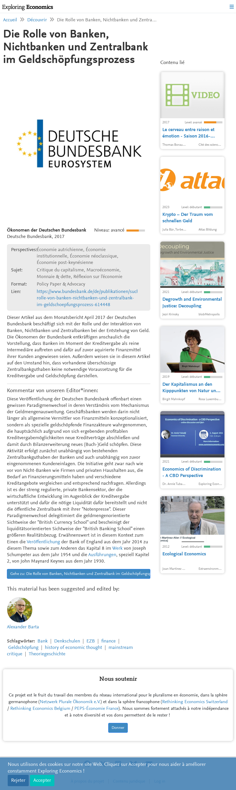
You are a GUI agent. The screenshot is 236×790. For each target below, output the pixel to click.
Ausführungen (102, 555)
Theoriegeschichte (47, 654)
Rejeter (18, 780)
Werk (117, 548)
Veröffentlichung (43, 542)
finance (108, 641)
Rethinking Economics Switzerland (195, 702)
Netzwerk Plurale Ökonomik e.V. (70, 702)
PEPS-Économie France (96, 708)
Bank (42, 641)
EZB (90, 641)
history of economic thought (73, 647)
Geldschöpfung (23, 647)
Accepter (42, 780)
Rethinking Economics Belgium (40, 708)
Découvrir (37, 20)
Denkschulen (67, 641)
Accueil (10, 20)
